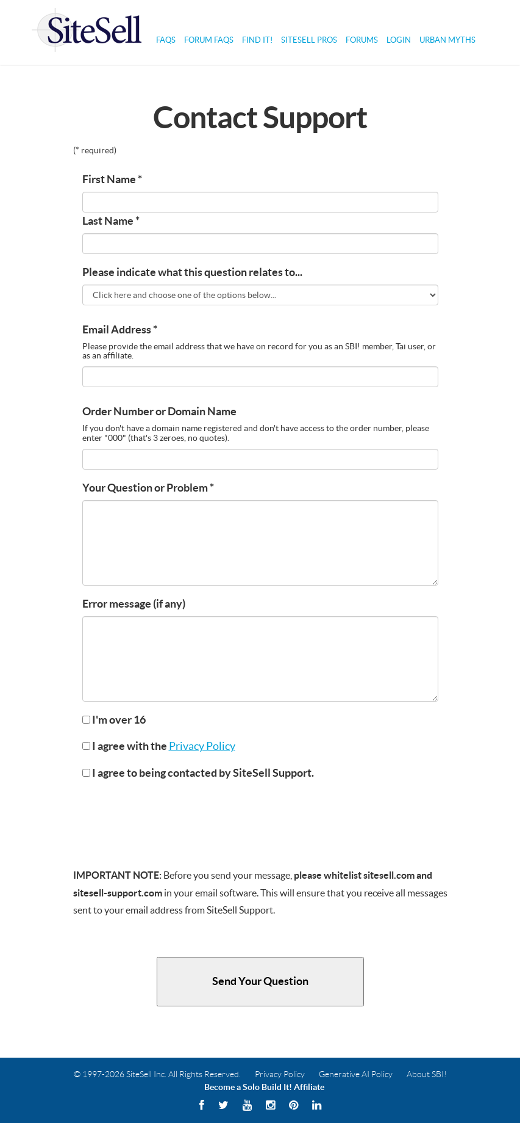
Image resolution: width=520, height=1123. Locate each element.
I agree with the (158, 746)
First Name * (112, 179)
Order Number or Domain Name (159, 411)
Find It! (257, 40)
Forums (362, 40)
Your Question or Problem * (148, 488)
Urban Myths (447, 40)
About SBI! (427, 1074)
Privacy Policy (202, 746)
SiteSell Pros (309, 40)
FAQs (166, 40)
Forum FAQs (208, 40)
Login (398, 40)
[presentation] (175, 815)
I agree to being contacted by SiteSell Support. (198, 773)
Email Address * (119, 330)
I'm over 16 (114, 720)
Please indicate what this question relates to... (192, 272)
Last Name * (111, 221)
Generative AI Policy (356, 1074)
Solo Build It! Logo (86, 32)
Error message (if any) (133, 604)
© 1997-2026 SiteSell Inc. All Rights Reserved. (157, 1074)
